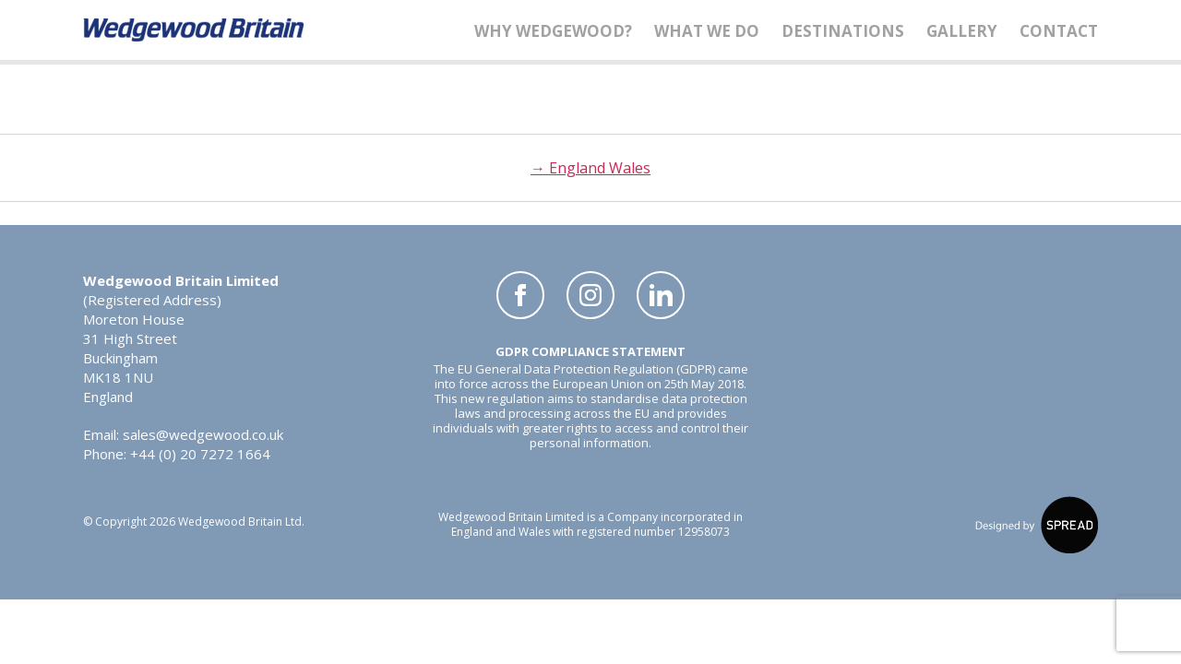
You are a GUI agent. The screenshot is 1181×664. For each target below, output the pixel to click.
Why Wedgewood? (553, 31)
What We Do (706, 31)
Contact (1059, 31)
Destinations (842, 31)
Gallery (961, 31)
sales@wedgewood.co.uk (203, 434)
